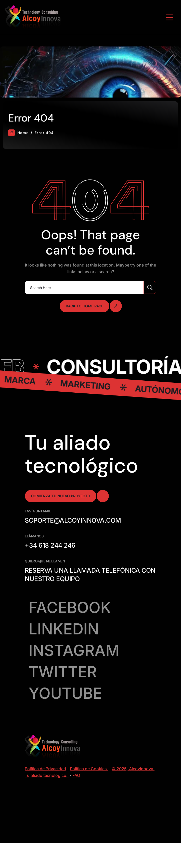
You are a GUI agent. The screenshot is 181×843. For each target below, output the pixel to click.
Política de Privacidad (45, 768)
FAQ (76, 775)
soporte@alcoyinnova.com (73, 520)
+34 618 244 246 (50, 545)
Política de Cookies (89, 768)
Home (18, 132)
